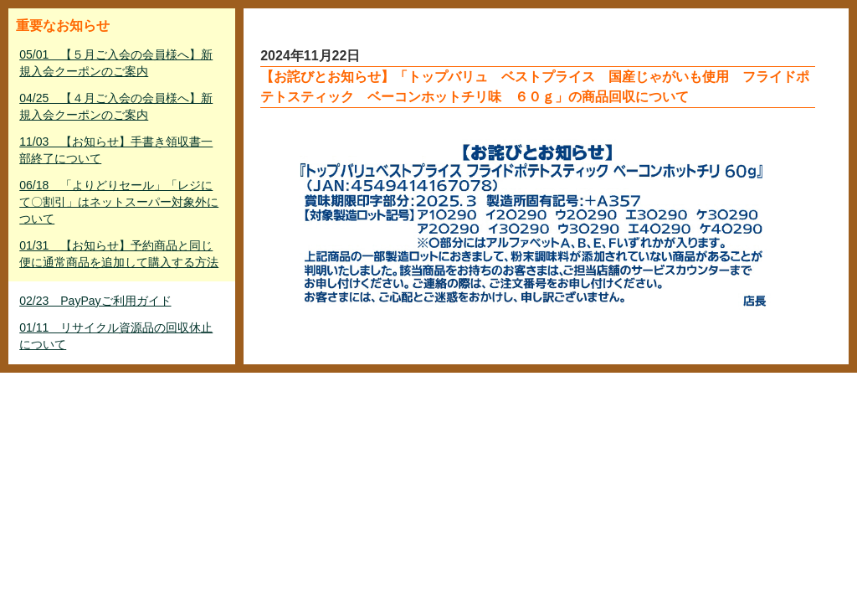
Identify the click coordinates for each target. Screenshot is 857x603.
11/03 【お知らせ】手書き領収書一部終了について (116, 150)
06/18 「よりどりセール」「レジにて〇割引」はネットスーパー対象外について (118, 201)
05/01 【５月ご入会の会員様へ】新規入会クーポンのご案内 (116, 63)
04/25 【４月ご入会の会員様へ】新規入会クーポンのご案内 (116, 106)
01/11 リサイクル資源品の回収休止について (116, 336)
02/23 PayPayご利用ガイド (95, 300)
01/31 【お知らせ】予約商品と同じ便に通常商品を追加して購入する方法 (118, 254)
